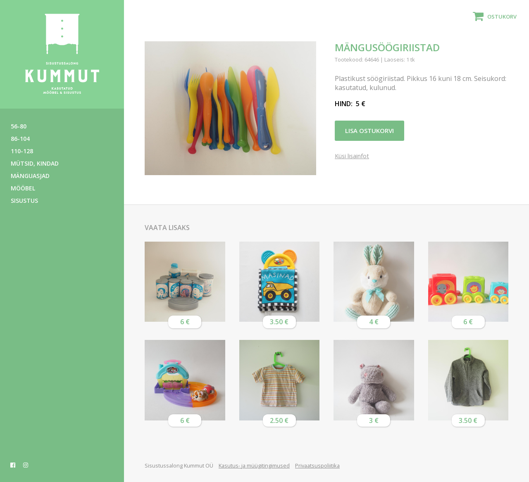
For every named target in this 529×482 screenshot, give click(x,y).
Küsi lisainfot (352, 156)
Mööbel (23, 188)
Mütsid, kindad (35, 163)
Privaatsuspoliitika (317, 465)
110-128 (22, 151)
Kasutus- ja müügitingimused (254, 465)
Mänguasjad (30, 176)
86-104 (20, 138)
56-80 (18, 126)
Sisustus (24, 200)
